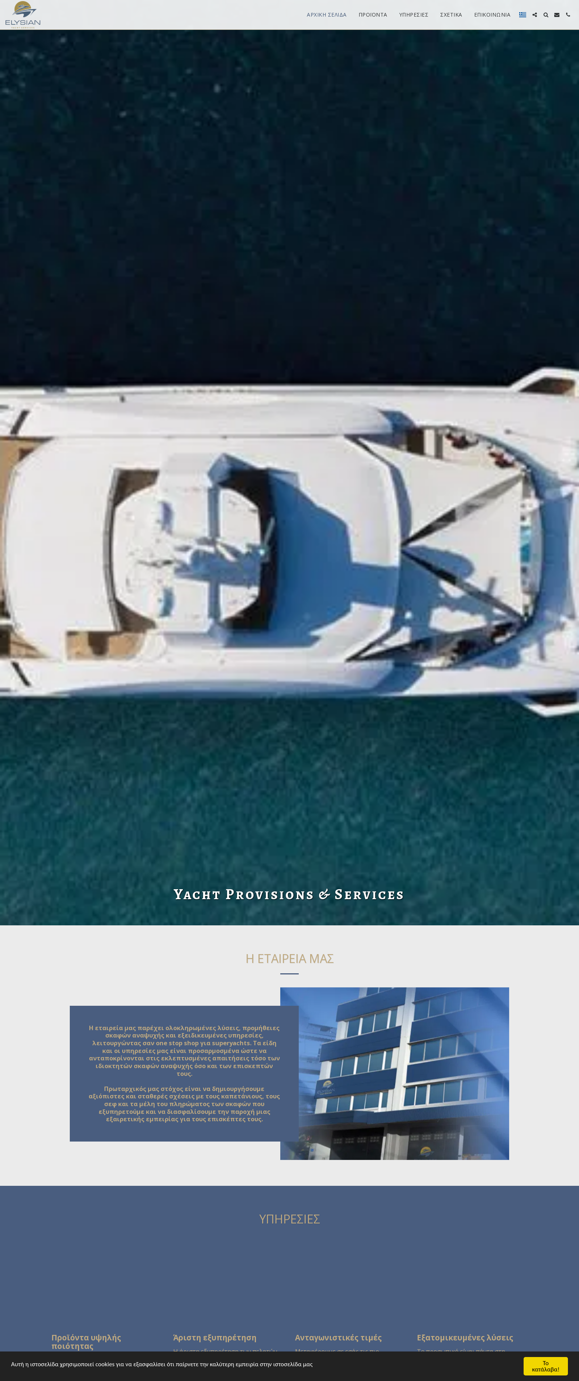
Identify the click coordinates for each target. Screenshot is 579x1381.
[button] (535, 14)
